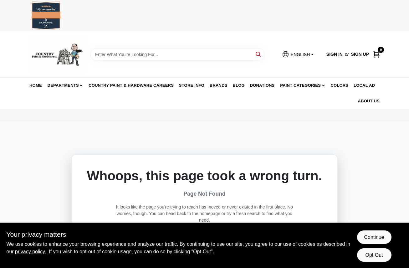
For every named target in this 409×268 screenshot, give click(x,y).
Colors (339, 85)
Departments (63, 85)
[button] (297, 54)
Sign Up (360, 54)
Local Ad (364, 85)
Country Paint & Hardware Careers (131, 85)
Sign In (334, 54)
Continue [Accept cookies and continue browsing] (374, 237)
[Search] (258, 54)
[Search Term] (177, 54)
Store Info (191, 85)
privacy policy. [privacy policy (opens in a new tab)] (30, 251)
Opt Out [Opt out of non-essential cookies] (374, 255)
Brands (219, 85)
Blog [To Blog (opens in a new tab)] (238, 85)
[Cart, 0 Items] (376, 54)
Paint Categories (300, 85)
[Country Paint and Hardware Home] (57, 54)
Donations (262, 85)
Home (35, 85)
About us (369, 101)
